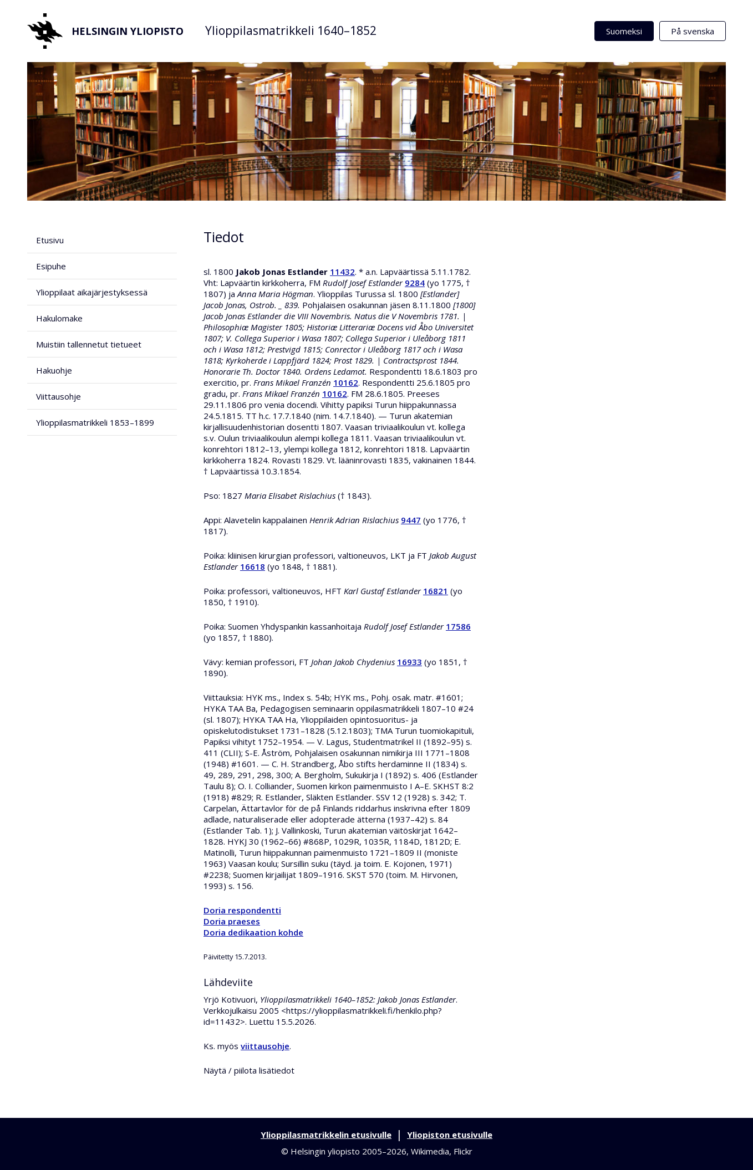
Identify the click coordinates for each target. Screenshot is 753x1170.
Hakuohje (54, 370)
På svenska (692, 31)
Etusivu (50, 240)
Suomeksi (624, 31)
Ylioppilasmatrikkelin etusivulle (326, 1134)
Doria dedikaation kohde (253, 932)
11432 (342, 271)
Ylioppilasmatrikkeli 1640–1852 (290, 30)
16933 (409, 661)
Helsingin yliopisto (105, 31)
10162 (345, 382)
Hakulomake (59, 318)
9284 (415, 282)
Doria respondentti (242, 910)
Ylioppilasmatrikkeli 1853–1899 (95, 422)
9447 (411, 519)
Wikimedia (430, 1151)
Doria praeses (231, 921)
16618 (252, 566)
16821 (435, 590)
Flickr (463, 1151)
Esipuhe (51, 266)
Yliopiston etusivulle (449, 1134)
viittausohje (265, 1045)
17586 (458, 626)
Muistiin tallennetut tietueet (88, 344)
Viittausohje (58, 396)
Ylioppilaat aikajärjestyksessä (91, 292)
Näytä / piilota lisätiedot (248, 1070)
